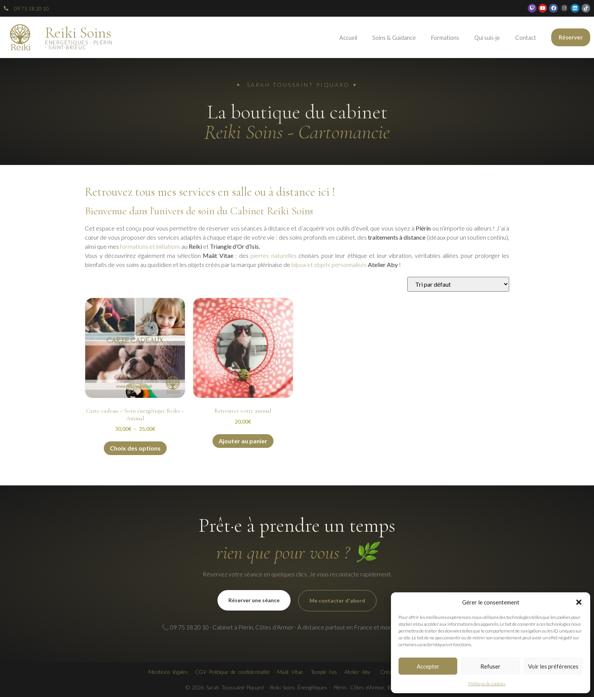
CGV (200, 672)
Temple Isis (324, 672)
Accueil (348, 37)
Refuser (490, 666)
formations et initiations (150, 246)
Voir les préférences (553, 666)
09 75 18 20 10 (31, 9)
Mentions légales (168, 672)
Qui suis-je (487, 37)
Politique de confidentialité (239, 672)
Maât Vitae (290, 672)
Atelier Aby (357, 672)
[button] (579, 602)
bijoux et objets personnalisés (329, 264)
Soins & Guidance (394, 37)
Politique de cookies (486, 683)
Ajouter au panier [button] (243, 440)
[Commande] (458, 284)
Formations (445, 37)
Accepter (428, 666)
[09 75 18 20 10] (6, 8)
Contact (525, 37)
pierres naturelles (273, 255)
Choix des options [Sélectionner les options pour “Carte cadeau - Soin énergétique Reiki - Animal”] (135, 448)
